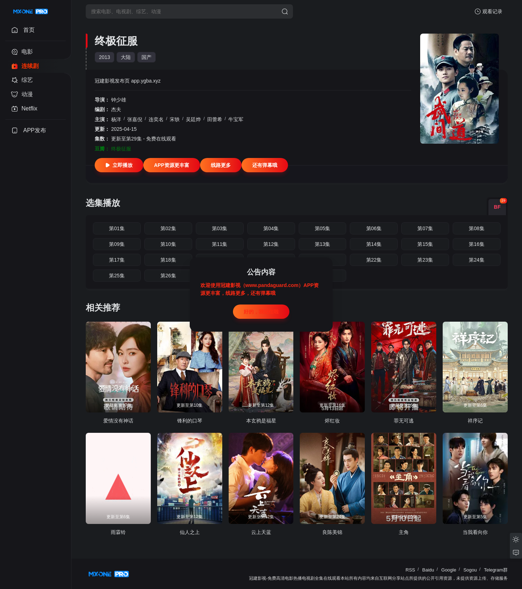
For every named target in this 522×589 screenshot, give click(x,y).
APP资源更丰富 (171, 165)
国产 (146, 57)
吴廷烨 (193, 119)
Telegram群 (496, 570)
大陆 (126, 57)
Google (448, 570)
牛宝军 (235, 119)
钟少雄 (118, 100)
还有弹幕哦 (264, 165)
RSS (410, 570)
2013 (104, 57)
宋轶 (175, 119)
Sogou (470, 570)
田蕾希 (214, 119)
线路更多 (221, 165)
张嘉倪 (134, 119)
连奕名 (156, 119)
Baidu (428, 570)
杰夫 (116, 109)
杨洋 (116, 119)
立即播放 (119, 165)
